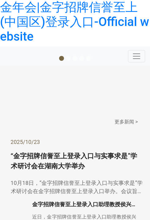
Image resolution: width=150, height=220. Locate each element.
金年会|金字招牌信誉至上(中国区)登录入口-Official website (74, 22)
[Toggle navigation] (136, 56)
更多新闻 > (126, 122)
